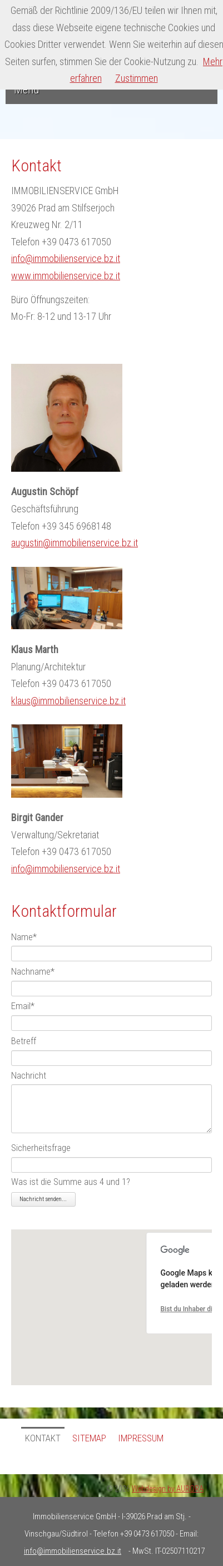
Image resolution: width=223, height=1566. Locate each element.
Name (24, 936)
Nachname (32, 971)
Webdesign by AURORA (168, 1488)
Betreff (23, 1040)
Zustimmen (136, 78)
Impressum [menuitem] (140, 1438)
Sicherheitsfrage (41, 1147)
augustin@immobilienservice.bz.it (74, 543)
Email (22, 1006)
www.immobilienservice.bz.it (65, 275)
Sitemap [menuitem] (89, 1438)
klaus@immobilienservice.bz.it (68, 701)
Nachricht (28, 1075)
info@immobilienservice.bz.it (65, 258)
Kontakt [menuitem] (43, 1438)
